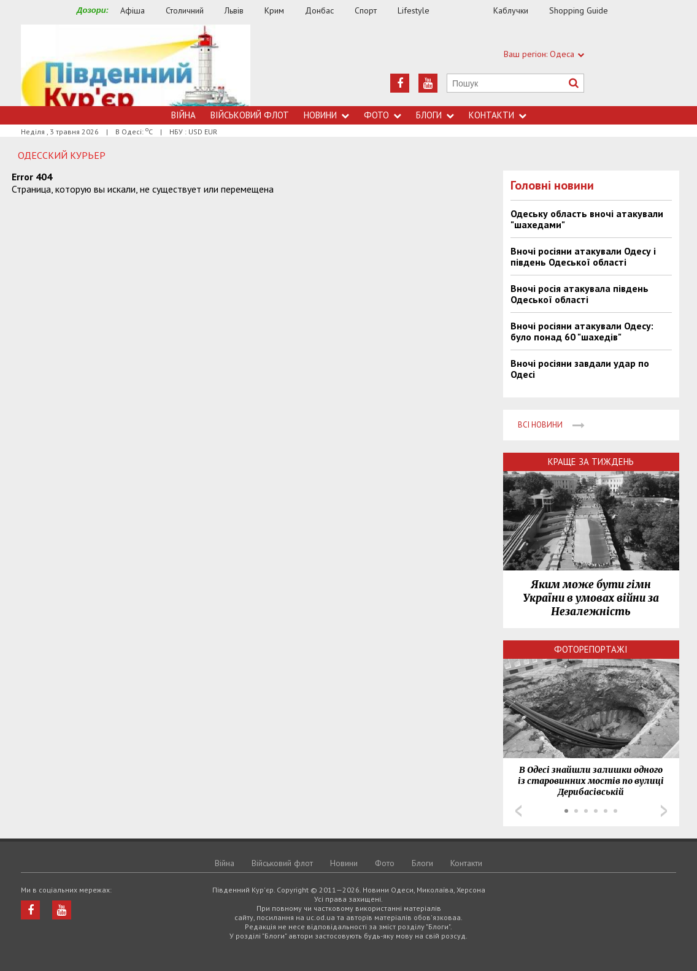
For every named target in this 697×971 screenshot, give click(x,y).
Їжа (467, 11)
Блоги (435, 115)
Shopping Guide (578, 10)
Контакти (497, 115)
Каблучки (510, 10)
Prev (518, 811)
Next (664, 811)
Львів (234, 10)
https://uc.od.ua (135, 65)
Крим (274, 10)
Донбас (319, 10)
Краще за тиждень (591, 461)
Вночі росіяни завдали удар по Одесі (579, 368)
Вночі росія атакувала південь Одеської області (579, 293)
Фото (382, 115)
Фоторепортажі (591, 649)
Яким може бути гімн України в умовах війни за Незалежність (591, 598)
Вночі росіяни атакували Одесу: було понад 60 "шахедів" (581, 331)
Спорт (366, 10)
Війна (183, 115)
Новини (326, 115)
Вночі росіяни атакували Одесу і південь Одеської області (583, 256)
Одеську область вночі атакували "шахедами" (586, 219)
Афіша (132, 10)
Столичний (185, 10)
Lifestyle (413, 10)
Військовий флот (249, 115)
